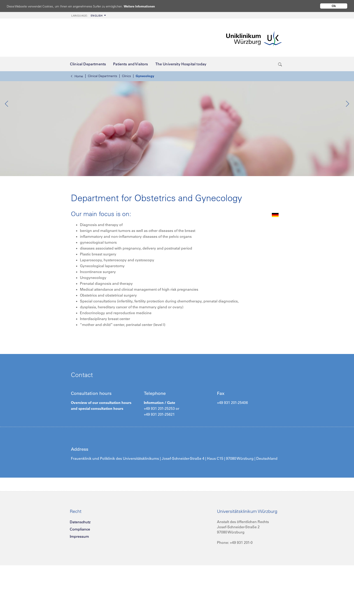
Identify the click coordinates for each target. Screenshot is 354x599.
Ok (334, 6)
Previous (6, 126)
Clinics (126, 76)
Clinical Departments (102, 76)
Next (347, 126)
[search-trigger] (280, 64)
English (86, 15)
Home (77, 76)
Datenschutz (80, 558)
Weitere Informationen (156, 6)
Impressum (79, 573)
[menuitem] (88, 15)
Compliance (80, 566)
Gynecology (145, 76)
